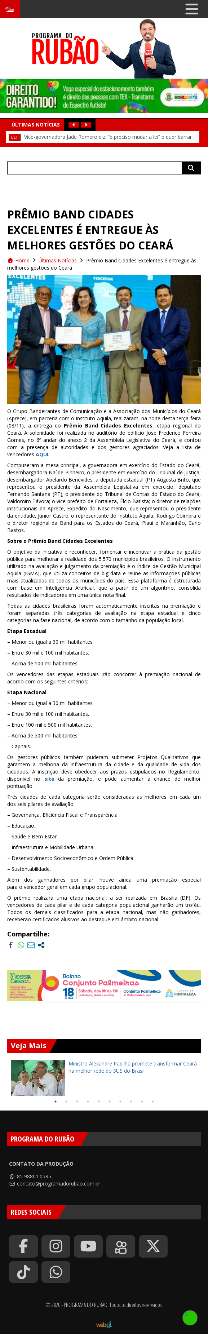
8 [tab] (131, 1101)
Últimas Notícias (58, 260)
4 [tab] (88, 1101)
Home (18, 260)
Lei (14, 137)
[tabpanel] (104, 1078)
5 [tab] (98, 1101)
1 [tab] (55, 1101)
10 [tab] (152, 1101)
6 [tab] (109, 1101)
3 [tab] (77, 1101)
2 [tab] (66, 1101)
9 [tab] (142, 1101)
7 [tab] (120, 1101)
